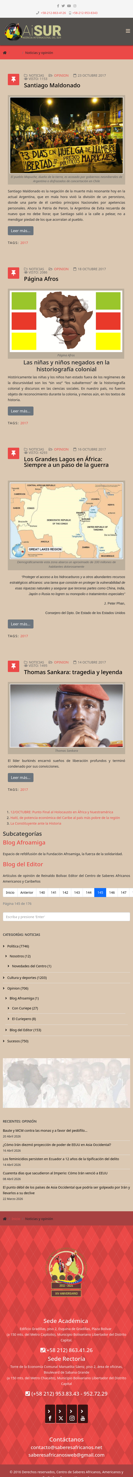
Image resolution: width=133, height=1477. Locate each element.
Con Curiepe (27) (24, 1008)
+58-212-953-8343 (85, 13)
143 (77, 892)
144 (88, 892)
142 (65, 892)
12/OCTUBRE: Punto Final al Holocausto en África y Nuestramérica (61, 812)
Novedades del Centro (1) (31, 966)
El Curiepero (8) (23, 1019)
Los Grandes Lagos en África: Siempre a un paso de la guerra (66, 462)
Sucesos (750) (17, 1041)
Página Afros (41, 279)
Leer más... (20, 230)
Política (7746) (17, 946)
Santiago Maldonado (52, 85)
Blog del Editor (23, 864)
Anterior (26, 892)
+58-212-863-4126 (53, 13)
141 (54, 892)
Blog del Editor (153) (25, 1030)
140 (42, 892)
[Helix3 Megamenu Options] (127, 29)
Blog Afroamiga (24, 842)
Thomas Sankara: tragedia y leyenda (73, 672)
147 (123, 892)
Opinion (61, 75)
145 (100, 892)
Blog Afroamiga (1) (24, 998)
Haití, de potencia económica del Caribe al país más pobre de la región (65, 817)
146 (112, 892)
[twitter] (63, 6)
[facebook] (58, 6)
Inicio (16, 52)
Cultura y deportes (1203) (26, 977)
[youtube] (69, 6)
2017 (24, 242)
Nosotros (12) (20, 956)
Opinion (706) (17, 988)
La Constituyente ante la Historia (35, 823)
